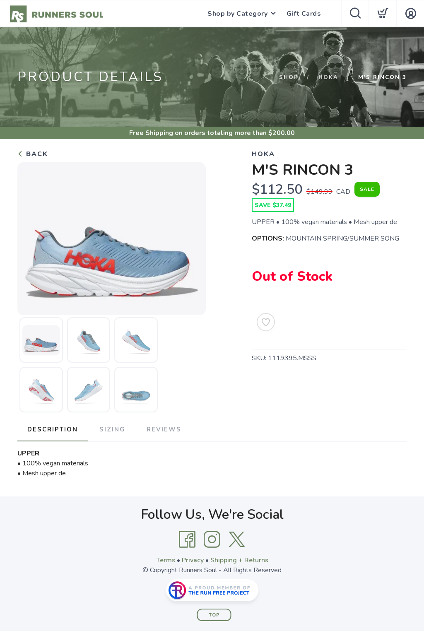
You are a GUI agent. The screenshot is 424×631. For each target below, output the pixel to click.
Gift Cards (304, 13)
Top (214, 615)
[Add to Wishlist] (266, 322)
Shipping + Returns (239, 560)
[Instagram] (212, 539)
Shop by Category (237, 13)
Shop (289, 77)
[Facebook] (187, 539)
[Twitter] (236, 539)
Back (32, 154)
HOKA (328, 77)
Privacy (193, 560)
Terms (165, 560)
